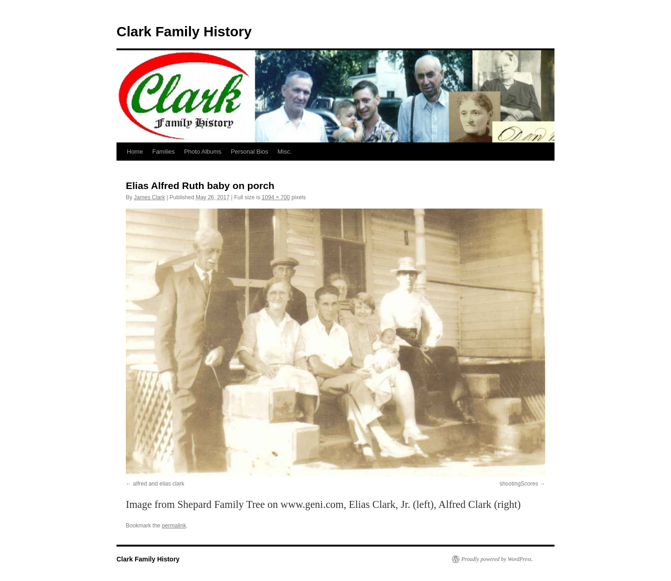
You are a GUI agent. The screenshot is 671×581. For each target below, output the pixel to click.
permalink (174, 525)
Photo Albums (202, 151)
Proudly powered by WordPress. (497, 559)
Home (135, 151)
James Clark (149, 197)
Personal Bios (249, 151)
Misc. (285, 151)
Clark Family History (184, 31)
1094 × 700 (276, 197)
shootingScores (519, 483)
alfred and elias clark (158, 483)
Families (163, 151)
